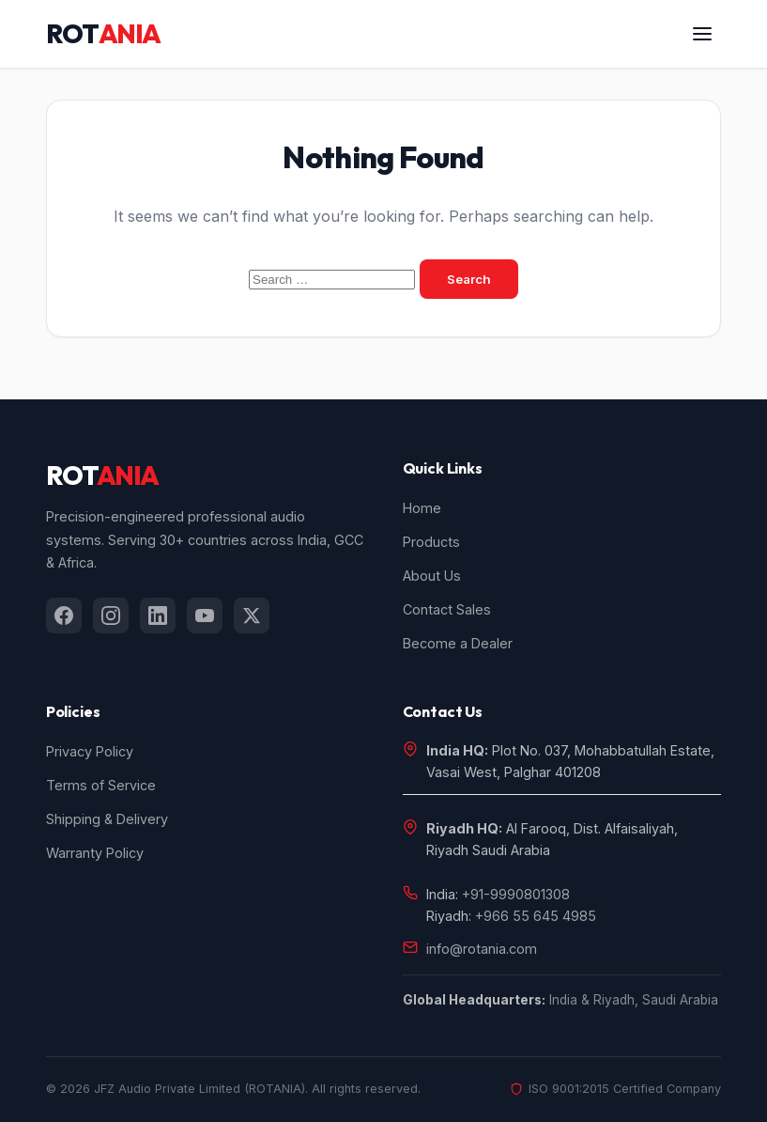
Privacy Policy (89, 751)
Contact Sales (447, 609)
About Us (432, 576)
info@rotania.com (481, 949)
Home (422, 508)
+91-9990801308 (516, 894)
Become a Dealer (458, 643)
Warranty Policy (95, 853)
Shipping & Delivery (107, 819)
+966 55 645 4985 (535, 916)
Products (431, 542)
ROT (103, 34)
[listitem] (64, 615)
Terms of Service (101, 785)
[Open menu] (702, 34)
